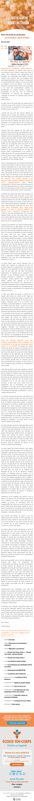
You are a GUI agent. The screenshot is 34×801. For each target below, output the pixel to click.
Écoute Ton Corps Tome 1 (16, 652)
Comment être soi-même (22, 700)
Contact (17, 787)
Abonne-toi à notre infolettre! (17, 753)
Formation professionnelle (17, 782)
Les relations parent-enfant (17, 661)
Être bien (12, 639)
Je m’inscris (17, 764)
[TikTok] (24, 774)
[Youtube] (13, 774)
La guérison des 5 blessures (17, 673)
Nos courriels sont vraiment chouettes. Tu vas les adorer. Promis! (17, 756)
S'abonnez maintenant (17, 723)
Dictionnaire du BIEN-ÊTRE (16, 670)
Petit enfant (16, 704)
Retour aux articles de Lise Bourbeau (13, 34)
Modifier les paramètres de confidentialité (17, 796)
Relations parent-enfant (22, 682)
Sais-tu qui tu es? (20, 686)
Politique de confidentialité (17, 794)
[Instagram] (17, 774)
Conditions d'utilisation (24, 793)
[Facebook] (10, 774)
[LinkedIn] (20, 774)
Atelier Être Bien (17, 779)
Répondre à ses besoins (16, 648)
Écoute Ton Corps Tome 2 (16, 657)
